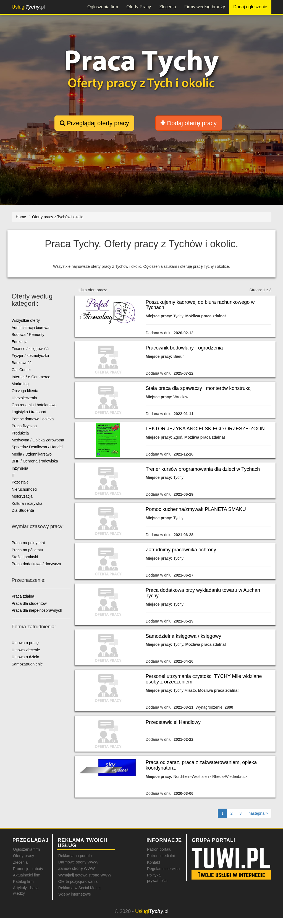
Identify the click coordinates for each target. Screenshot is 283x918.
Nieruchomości (24, 489)
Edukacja (20, 342)
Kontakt (153, 862)
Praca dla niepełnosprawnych (37, 610)
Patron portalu (159, 849)
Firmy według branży (204, 6)
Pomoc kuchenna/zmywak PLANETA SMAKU (196, 509)
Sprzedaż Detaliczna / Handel (37, 447)
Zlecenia (167, 6)
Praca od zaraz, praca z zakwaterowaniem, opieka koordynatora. (201, 765)
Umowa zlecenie (26, 650)
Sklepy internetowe (74, 894)
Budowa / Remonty (28, 334)
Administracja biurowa (30, 327)
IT (13, 475)
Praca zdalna (23, 596)
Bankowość (22, 363)
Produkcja (20, 433)
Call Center (21, 369)
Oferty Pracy (138, 6)
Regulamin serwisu (163, 868)
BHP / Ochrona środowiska (35, 461)
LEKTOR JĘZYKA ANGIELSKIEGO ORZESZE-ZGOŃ (205, 428)
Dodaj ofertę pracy (189, 123)
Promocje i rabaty (28, 868)
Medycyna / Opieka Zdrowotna (38, 440)
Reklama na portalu (75, 855)
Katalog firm (23, 881)
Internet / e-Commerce (31, 377)
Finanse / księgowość (30, 348)
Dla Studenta (23, 510)
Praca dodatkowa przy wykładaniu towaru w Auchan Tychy (203, 592)
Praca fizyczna (24, 426)
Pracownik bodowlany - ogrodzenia (184, 348)
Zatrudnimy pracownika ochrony (181, 549)
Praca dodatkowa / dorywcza (36, 564)
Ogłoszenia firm (102, 6)
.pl (28, 7)
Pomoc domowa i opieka (33, 419)
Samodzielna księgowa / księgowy (183, 636)
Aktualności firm (26, 875)
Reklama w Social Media (79, 888)
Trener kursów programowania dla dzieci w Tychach (203, 469)
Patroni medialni (161, 855)
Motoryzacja (22, 496)
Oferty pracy (23, 855)
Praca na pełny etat (28, 543)
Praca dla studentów (29, 603)
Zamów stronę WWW (76, 868)
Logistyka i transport (29, 412)
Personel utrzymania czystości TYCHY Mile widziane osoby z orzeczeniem (204, 679)
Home (21, 217)
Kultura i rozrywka (27, 503)
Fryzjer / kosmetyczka (30, 355)
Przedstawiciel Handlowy (173, 722)
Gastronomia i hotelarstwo (34, 405)
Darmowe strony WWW (78, 862)
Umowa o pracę (25, 643)
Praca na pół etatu (27, 550)
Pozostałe (20, 482)
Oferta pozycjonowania (78, 881)
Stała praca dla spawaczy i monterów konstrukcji (199, 388)
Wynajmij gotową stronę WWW (84, 875)
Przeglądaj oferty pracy (94, 123)
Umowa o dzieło (25, 657)
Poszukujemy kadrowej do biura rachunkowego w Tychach (200, 304)
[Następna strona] (258, 813)
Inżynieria (20, 468)
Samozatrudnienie (27, 664)
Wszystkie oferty (26, 320)
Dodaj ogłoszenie (250, 6)
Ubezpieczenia (24, 398)
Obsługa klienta (25, 391)
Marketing (20, 384)
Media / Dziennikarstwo (32, 454)
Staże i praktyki (25, 557)
